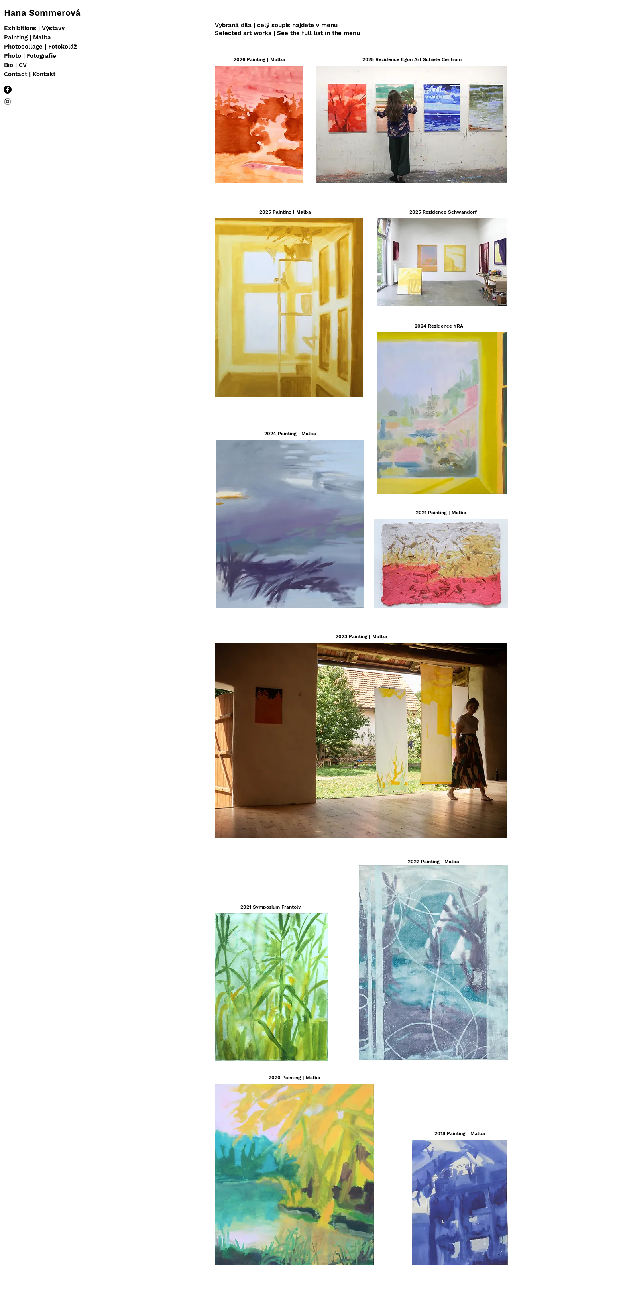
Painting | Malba (27, 37)
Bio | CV (15, 65)
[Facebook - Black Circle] (8, 90)
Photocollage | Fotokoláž (40, 46)
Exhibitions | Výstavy (34, 28)
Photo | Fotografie (30, 55)
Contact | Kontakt (29, 74)
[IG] (8, 102)
